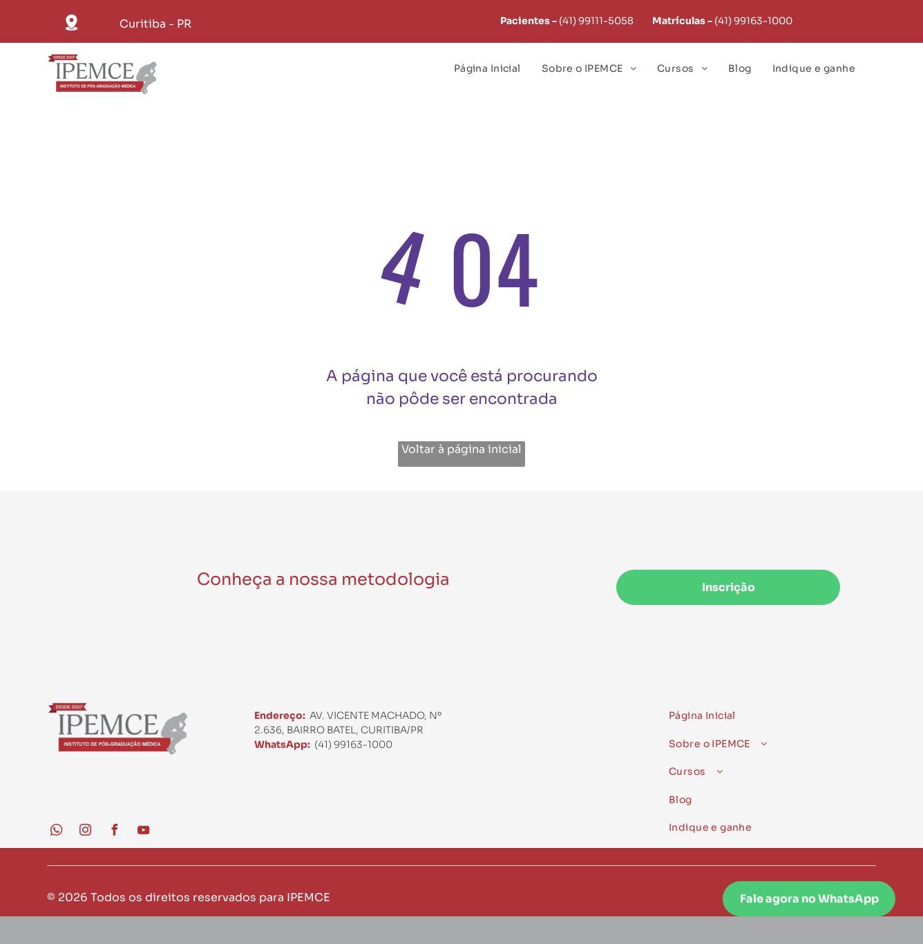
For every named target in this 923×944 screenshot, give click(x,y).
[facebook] (114, 831)
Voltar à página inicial (461, 449)
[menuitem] (487, 68)
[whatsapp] (56, 831)
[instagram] (85, 831)
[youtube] (143, 831)
